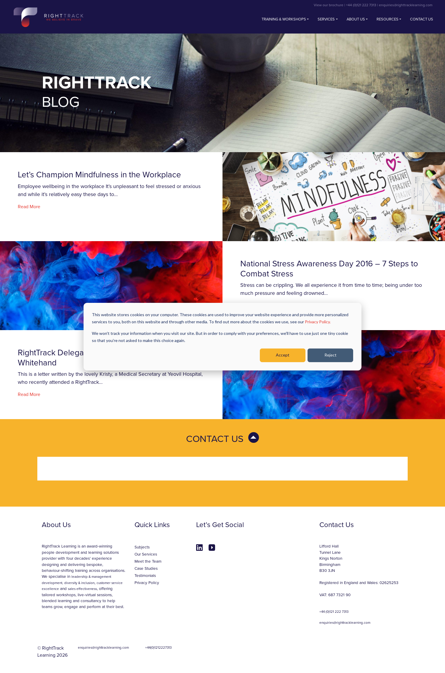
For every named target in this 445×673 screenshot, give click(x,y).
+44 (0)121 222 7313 (361, 5)
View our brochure (328, 5)
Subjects (142, 547)
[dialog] (222, 336)
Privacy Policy (147, 582)
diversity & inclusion (79, 583)
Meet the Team (148, 561)
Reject (330, 354)
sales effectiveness (82, 589)
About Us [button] (356, 19)
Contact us (421, 19)
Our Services (146, 554)
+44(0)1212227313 (158, 647)
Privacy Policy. (318, 321)
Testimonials (145, 575)
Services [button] (326, 19)
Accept (282, 354)
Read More (29, 207)
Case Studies (146, 568)
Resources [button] (387, 19)
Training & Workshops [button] (284, 19)
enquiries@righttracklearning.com (406, 5)
